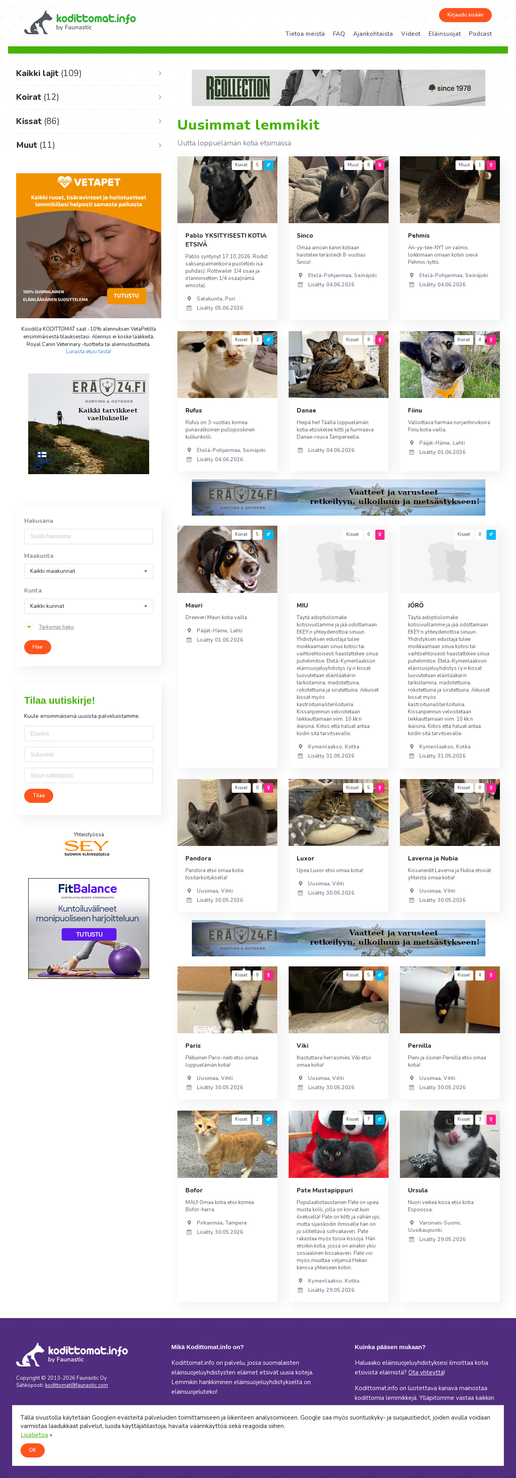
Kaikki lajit (49, 73)
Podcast (480, 33)
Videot (410, 33)
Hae (38, 647)
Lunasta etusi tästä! (88, 351)
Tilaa (39, 795)
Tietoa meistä (305, 33)
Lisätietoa (34, 1435)
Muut (35, 145)
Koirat (37, 97)
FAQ (339, 33)
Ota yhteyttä (426, 1372)
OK (32, 1450)
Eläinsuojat (445, 33)
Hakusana (38, 521)
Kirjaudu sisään (465, 15)
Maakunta (39, 556)
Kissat (38, 121)
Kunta (33, 591)
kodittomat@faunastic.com (76, 1385)
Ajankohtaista (373, 33)
